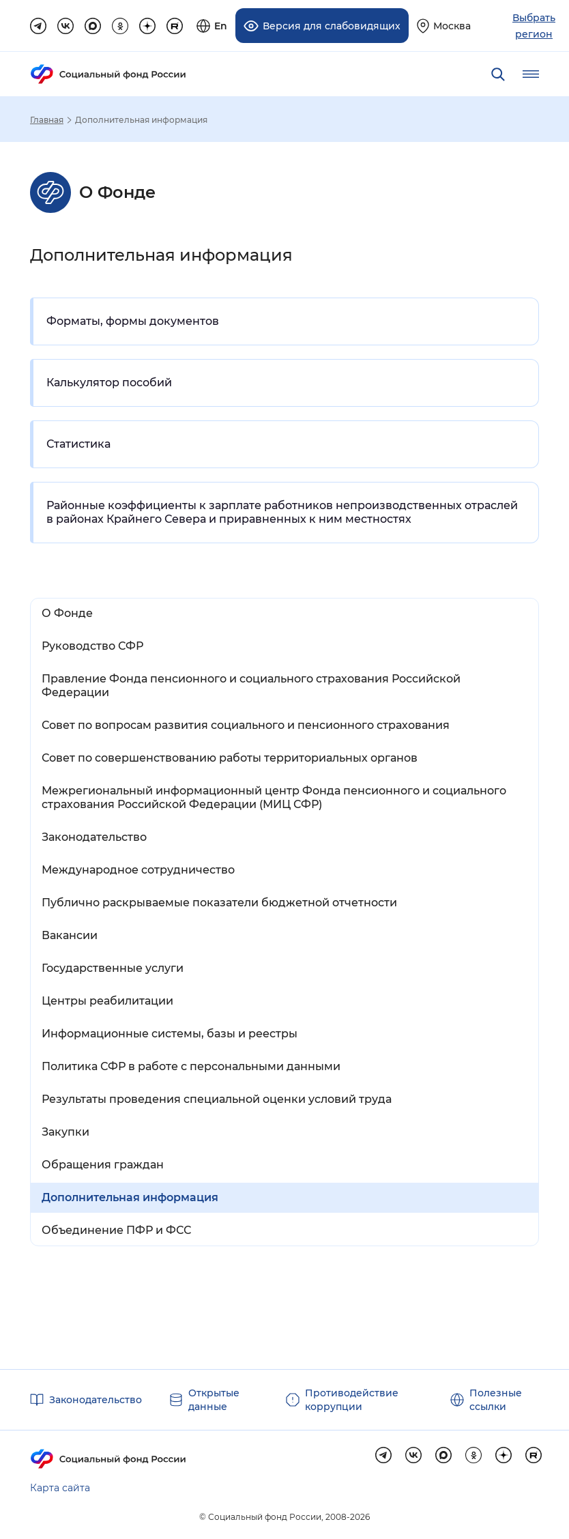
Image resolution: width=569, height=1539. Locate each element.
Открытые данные (213, 1400)
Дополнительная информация (130, 1197)
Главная (46, 120)
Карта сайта (60, 1488)
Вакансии (70, 935)
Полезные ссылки (495, 1400)
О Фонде (67, 613)
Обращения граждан (103, 1164)
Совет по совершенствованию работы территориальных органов (230, 757)
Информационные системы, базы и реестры (169, 1033)
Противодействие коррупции (351, 1400)
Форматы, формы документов (132, 321)
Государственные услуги (113, 968)
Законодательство (94, 837)
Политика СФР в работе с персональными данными (191, 1066)
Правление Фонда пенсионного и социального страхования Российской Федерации (251, 685)
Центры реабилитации (107, 1000)
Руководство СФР (92, 645)
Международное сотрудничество (138, 869)
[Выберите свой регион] (444, 25)
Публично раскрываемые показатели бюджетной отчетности (219, 902)
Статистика (78, 443)
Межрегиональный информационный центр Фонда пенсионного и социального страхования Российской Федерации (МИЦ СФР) (274, 797)
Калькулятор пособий (109, 382)
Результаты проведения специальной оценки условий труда (217, 1099)
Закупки (65, 1131)
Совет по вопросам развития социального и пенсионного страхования (246, 725)
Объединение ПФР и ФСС (116, 1230)
